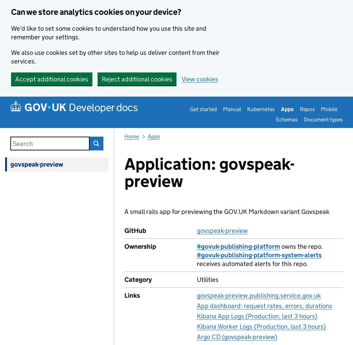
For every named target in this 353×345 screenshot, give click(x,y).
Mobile (329, 109)
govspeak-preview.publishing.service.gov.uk (259, 295)
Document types (323, 119)
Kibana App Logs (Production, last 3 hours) (257, 316)
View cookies (200, 79)
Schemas (286, 119)
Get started (203, 109)
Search (96, 143)
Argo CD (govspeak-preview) (237, 337)
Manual (232, 109)
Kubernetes (261, 109)
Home (131, 136)
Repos (307, 109)
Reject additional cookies (137, 79)
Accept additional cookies (51, 79)
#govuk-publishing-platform (238, 246)
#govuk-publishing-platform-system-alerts (259, 255)
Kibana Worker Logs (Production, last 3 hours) (261, 327)
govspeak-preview (36, 164)
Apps (287, 109)
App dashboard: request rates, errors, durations (264, 306)
